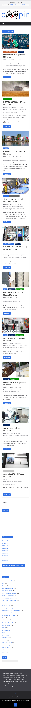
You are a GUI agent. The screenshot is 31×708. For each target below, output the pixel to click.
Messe (14, 59)
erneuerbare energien (8, 303)
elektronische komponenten (9, 65)
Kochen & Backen (6, 605)
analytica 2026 (12, 435)
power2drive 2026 (13, 257)
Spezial (3, 632)
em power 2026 (12, 300)
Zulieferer (4, 652)
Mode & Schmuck (6, 625)
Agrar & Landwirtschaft (7, 581)
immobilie (22, 159)
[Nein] (29, 703)
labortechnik (12, 437)
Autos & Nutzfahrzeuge (8, 243)
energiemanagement (7, 301)
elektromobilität (15, 254)
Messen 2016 (5, 558)
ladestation (5, 255)
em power (6, 300)
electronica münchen (7, 63)
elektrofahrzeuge (8, 254)
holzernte (12, 109)
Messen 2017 (5, 555)
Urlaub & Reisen (6, 647)
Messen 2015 (5, 560)
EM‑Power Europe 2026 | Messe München (14, 293)
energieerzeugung (20, 300)
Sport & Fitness (5, 635)
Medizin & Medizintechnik (8, 615)
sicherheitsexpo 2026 (7, 208)
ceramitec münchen (13, 481)
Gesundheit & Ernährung (8, 598)
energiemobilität (18, 65)
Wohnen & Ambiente (7, 650)
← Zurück (4, 502)
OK (15, 705)
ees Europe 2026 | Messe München (14, 339)
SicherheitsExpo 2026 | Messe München (13, 200)
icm (4, 347)
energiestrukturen (16, 301)
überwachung (14, 209)
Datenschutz (23, 696)
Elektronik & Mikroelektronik (10, 51)
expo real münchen (15, 159)
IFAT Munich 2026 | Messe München (14, 383)
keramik (19, 481)
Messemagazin (12, 698)
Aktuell (5, 289)
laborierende (25, 435)
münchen (21, 67)
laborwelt (18, 437)
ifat (17, 389)
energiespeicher (23, 345)
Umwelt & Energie (7, 98)
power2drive (5, 257)
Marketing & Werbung (7, 608)
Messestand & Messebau (8, 622)
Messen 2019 (5, 550)
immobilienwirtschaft (16, 160)
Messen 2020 (5, 548)
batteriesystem (12, 345)
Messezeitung (19, 698)
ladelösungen (22, 254)
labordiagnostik (18, 435)
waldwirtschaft (14, 112)
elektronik (14, 63)
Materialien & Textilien (8, 470)
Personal (4, 627)
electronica (6, 62)
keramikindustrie (6, 483)
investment (23, 160)
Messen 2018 (5, 553)
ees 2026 (17, 345)
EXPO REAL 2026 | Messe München (14, 152)
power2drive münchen (21, 257)
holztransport (17, 109)
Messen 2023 (5, 543)
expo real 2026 (7, 159)
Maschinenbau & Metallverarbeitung (11, 610)
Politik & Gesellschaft (14, 196)
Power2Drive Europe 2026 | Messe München (15, 247)
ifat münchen (6, 391)
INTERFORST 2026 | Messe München (14, 103)
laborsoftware (7, 437)
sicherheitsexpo (19, 206)
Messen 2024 (5, 540)
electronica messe (21, 62)
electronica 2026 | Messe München (14, 55)
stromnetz (22, 347)
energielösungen (12, 389)
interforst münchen (18, 111)
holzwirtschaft (23, 109)
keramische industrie (15, 483)
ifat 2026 (20, 389)
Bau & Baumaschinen (7, 590)
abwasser (6, 389)
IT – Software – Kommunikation (9, 603)
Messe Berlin (6, 620)
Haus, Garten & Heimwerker (9, 600)
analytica (6, 435)
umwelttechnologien (7, 393)
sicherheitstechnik (7, 209)
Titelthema (4, 640)
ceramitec (6, 481)
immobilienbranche (7, 160)
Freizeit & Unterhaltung (8, 595)
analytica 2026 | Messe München (13, 429)
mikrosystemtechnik (15, 67)
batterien (6, 345)
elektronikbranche (21, 63)
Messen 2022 (5, 545)
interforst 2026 (11, 111)
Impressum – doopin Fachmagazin (12, 696)
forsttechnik (6, 109)
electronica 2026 (13, 62)
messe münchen (6, 67)
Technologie (21, 51)
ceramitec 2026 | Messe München (13, 475)
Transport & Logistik (7, 642)
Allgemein (6, 148)
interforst (5, 111)
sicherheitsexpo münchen (18, 208)
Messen (4, 618)
